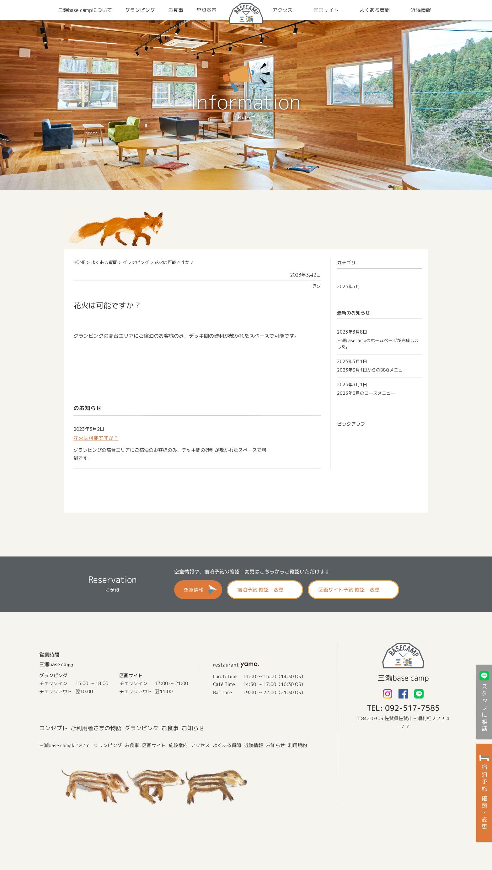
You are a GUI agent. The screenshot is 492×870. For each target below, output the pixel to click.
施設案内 (178, 745)
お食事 (170, 728)
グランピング (141, 728)
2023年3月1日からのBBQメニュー (372, 369)
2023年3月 (348, 286)
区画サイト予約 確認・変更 (349, 589)
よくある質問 (227, 745)
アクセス (200, 745)
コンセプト (53, 728)
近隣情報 (253, 745)
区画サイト (154, 745)
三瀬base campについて (64, 745)
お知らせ (193, 728)
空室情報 (194, 589)
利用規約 (297, 745)
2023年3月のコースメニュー (366, 393)
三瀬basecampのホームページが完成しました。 (378, 343)
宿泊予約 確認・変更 (260, 589)
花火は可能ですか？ (96, 438)
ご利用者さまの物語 (96, 728)
